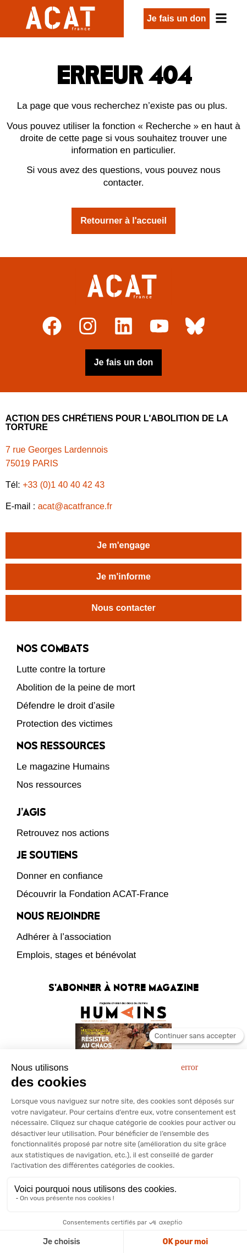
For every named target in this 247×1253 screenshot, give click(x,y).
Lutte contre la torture (61, 669)
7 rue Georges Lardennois (57, 449)
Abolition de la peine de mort (76, 687)
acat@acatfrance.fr (76, 506)
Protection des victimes (65, 724)
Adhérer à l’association (64, 937)
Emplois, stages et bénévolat (76, 955)
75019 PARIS (32, 463)
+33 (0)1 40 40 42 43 (64, 484)
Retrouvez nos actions (63, 833)
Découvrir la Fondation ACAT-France (93, 894)
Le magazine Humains (63, 766)
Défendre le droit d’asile (66, 705)
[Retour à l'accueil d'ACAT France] (62, 18)
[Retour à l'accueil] (123, 286)
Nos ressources (49, 784)
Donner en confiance (60, 876)
